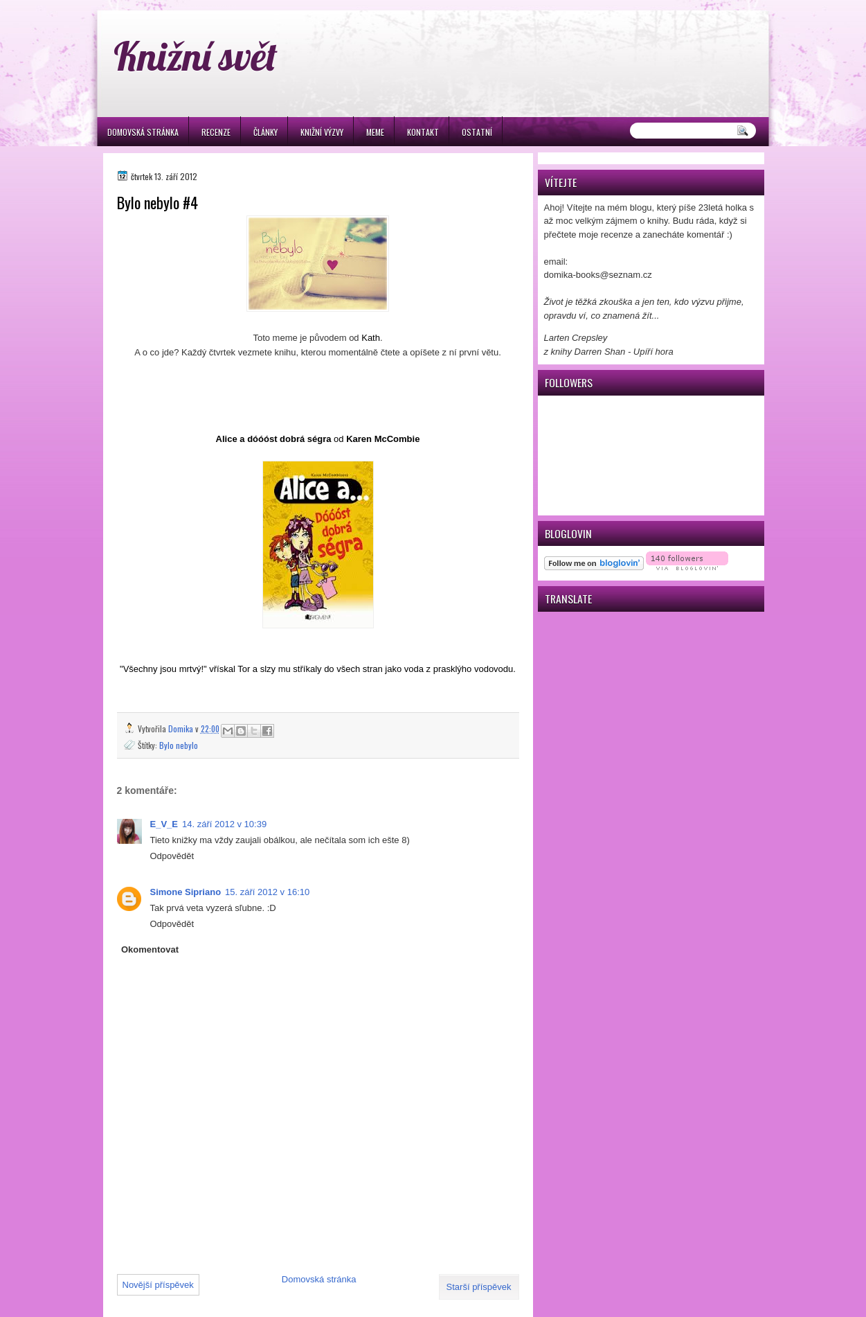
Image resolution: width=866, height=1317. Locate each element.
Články (265, 132)
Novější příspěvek (158, 1285)
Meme (375, 132)
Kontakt (423, 132)
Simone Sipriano (186, 892)
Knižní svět (196, 55)
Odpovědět (172, 856)
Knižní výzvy (321, 132)
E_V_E (164, 824)
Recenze (216, 132)
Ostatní (477, 132)
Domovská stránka (143, 132)
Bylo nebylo (178, 745)
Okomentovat (150, 949)
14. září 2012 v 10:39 (224, 824)
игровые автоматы (207, 6)
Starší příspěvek (479, 1287)
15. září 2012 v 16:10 (267, 892)
